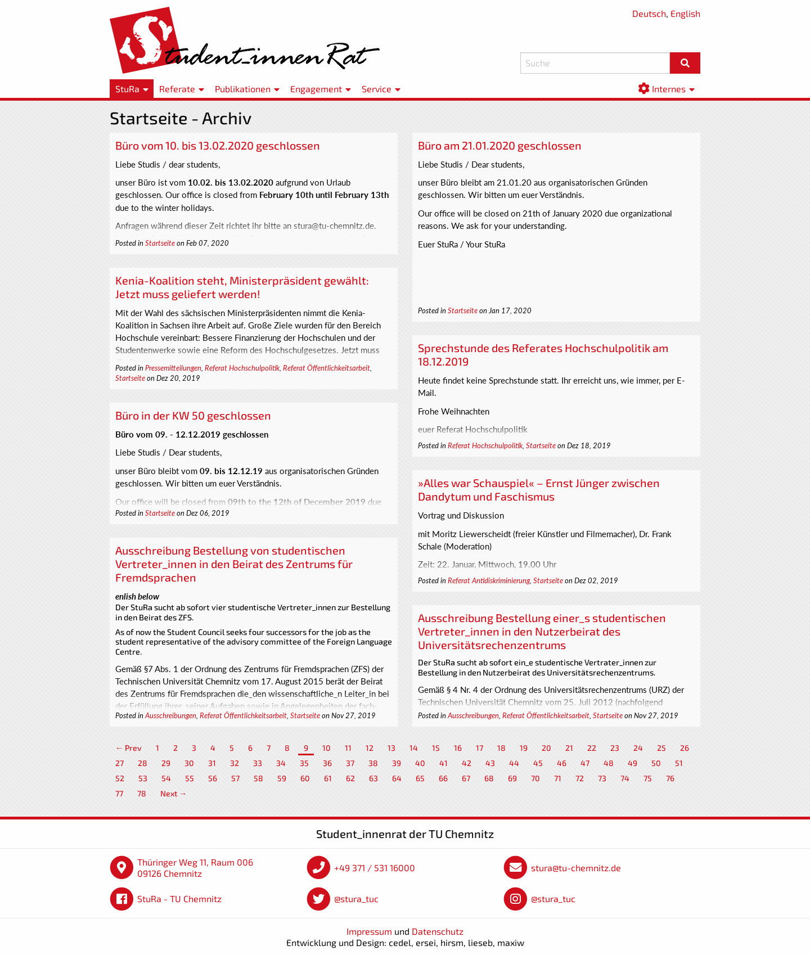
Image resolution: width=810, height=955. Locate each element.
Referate (177, 88)
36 (327, 763)
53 (142, 778)
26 (684, 748)
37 (350, 763)
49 (632, 763)
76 (670, 778)
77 (119, 793)
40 (420, 763)
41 (443, 763)
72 (579, 778)
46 (561, 763)
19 (524, 748)
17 (479, 748)
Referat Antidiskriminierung (489, 580)
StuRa (127, 88)
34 (281, 763)
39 (396, 763)
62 (350, 778)
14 (414, 748)
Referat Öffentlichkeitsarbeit (326, 367)
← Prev (128, 748)
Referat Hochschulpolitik (242, 367)
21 (569, 748)
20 (546, 748)
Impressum (369, 931)
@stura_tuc (356, 898)
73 (602, 778)
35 (304, 763)
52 (119, 778)
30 (189, 763)
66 (443, 778)
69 (512, 778)
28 (142, 763)
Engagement (316, 88)
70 (535, 778)
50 (656, 763)
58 (258, 778)
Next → (173, 793)
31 (212, 763)
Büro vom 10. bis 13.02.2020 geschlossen (217, 145)
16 (458, 748)
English (685, 13)
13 (391, 748)
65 (420, 778)
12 (370, 748)
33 (257, 763)
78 (141, 793)
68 (489, 778)
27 (119, 763)
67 (466, 778)
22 (591, 748)
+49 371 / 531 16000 (374, 867)
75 (648, 778)
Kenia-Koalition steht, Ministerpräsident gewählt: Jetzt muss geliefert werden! (242, 286)
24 (638, 748)
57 (235, 778)
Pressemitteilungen (173, 367)
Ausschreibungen (170, 715)
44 (514, 763)
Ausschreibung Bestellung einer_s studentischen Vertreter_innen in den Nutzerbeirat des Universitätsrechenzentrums (542, 631)
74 (624, 778)
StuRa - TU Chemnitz (179, 898)
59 (281, 778)
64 (397, 778)
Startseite (160, 242)
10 (326, 748)
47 (585, 763)
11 (348, 748)
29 (165, 763)
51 (679, 763)
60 (305, 778)
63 (373, 778)
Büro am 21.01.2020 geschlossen (500, 145)
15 (436, 748)
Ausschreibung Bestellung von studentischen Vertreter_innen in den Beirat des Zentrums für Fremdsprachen (234, 563)
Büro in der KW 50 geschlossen (193, 415)
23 (614, 748)
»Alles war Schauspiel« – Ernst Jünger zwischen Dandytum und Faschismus (539, 489)
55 (189, 778)
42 (466, 763)
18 (501, 748)
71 (557, 778)
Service (377, 88)
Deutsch (649, 13)
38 (373, 763)
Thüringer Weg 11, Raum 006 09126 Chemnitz (195, 868)
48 (609, 763)
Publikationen (243, 88)
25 (661, 748)
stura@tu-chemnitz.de (576, 867)
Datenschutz (438, 931)
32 (234, 763)
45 (538, 763)
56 (212, 778)
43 (490, 763)
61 (328, 778)
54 (166, 778)
